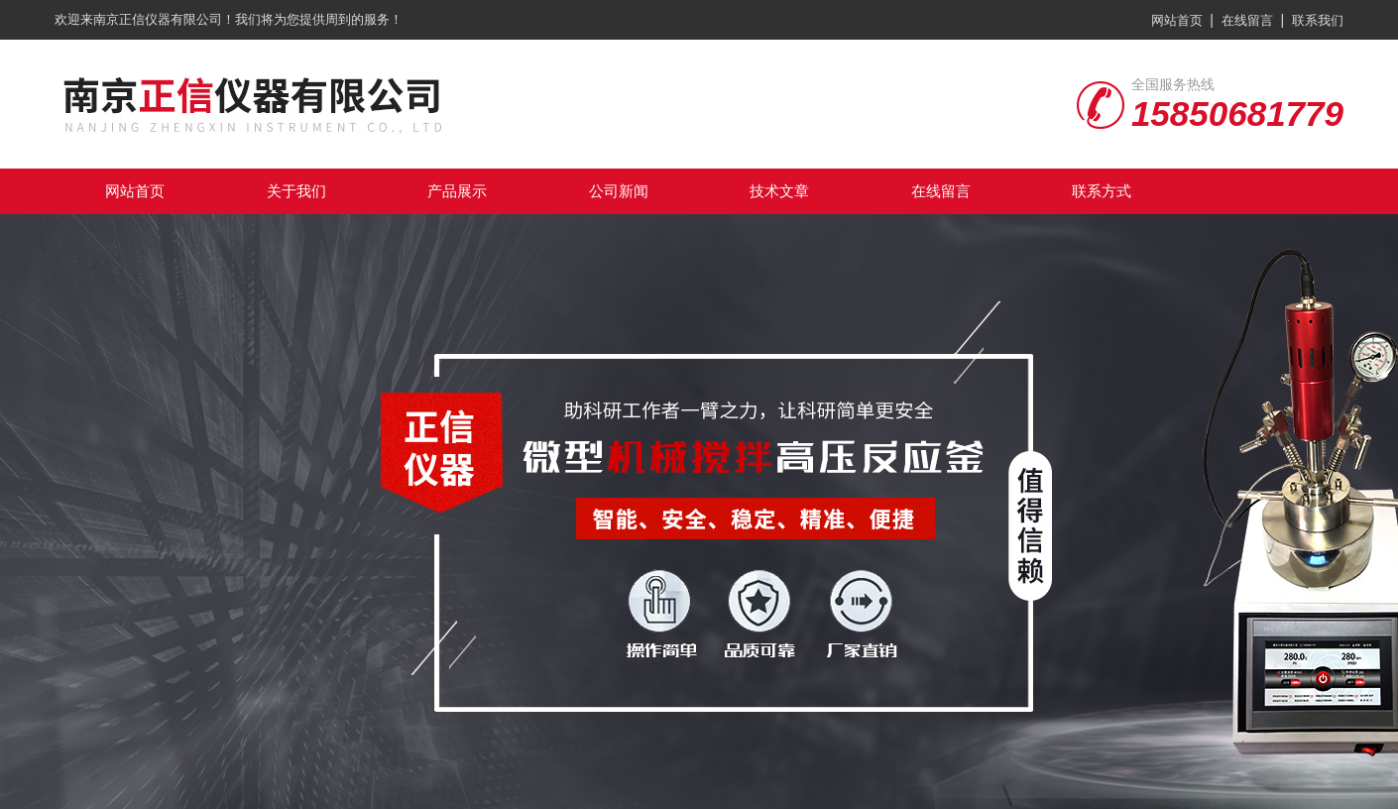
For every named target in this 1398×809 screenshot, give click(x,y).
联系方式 (1101, 190)
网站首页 (1177, 20)
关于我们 (296, 190)
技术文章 (779, 190)
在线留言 (1247, 20)
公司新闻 (618, 190)
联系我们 (1317, 20)
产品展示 (457, 190)
